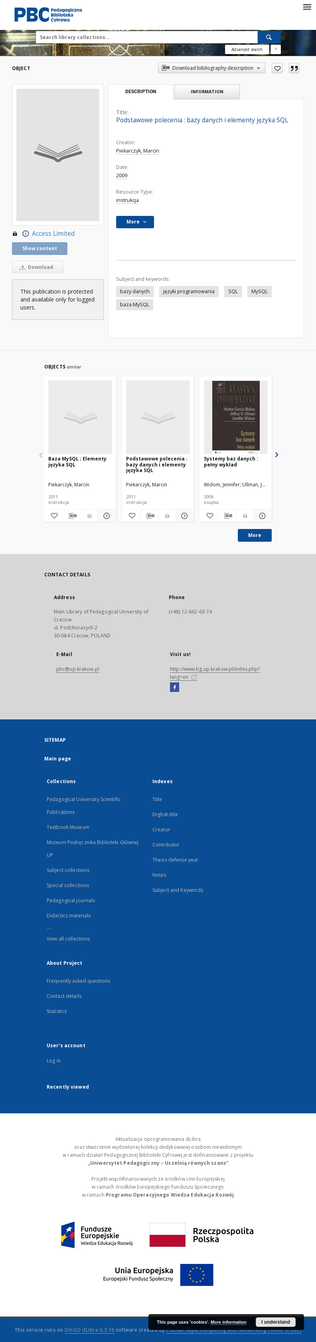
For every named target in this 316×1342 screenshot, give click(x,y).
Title (157, 799)
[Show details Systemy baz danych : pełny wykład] (262, 516)
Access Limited (43, 233)
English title (165, 814)
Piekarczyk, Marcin (137, 150)
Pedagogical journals (71, 900)
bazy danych (135, 291)
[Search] (269, 37)
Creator (161, 829)
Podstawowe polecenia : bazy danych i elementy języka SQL (157, 464)
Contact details (64, 996)
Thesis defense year (175, 859)
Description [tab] (140, 91)
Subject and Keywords (177, 890)
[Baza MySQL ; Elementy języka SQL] (80, 418)
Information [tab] (207, 91)
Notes (159, 875)
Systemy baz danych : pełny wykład (231, 461)
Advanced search (247, 49)
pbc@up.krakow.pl (77, 669)
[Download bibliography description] (72, 516)
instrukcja (127, 200)
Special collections (68, 885)
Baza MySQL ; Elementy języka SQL (77, 461)
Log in (54, 1060)
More (254, 535)
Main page (57, 758)
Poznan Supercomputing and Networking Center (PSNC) (233, 1329)
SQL (233, 291)
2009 (121, 175)
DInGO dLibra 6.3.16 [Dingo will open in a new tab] (90, 1329)
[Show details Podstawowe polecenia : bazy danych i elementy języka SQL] (184, 516)
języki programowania (189, 291)
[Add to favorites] (277, 68)
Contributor (166, 844)
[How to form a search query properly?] (276, 49)
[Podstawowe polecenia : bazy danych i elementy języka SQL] (158, 418)
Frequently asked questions (78, 981)
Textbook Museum (68, 827)
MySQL (259, 291)
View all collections (68, 938)
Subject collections (68, 870)
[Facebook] (174, 687)
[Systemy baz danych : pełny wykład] (235, 418)
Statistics (57, 1011)
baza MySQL (134, 304)
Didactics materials (69, 915)
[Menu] (307, 6)
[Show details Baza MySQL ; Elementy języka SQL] (106, 516)
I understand (275, 1322)
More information (229, 1322)
